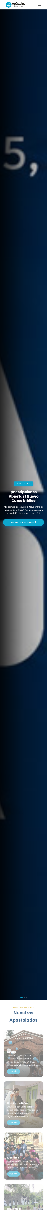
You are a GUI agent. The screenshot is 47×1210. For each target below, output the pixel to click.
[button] (21, 997)
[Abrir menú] (39, 5)
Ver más (13, 1075)
